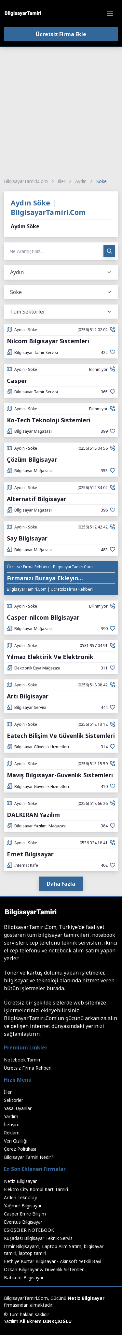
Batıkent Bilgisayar (24, 1277)
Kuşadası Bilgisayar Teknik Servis (38, 1238)
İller (61, 181)
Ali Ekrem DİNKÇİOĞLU (46, 1321)
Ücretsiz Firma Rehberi (27, 1068)
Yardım (11, 1116)
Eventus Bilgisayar (23, 1222)
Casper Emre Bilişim (25, 1214)
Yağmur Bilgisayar (23, 1205)
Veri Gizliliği (15, 1141)
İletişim (12, 1124)
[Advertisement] (61, 111)
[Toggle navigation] (110, 13)
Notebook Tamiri (22, 1060)
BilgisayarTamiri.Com (26, 181)
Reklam (12, 1133)
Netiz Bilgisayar (20, 1181)
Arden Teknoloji (20, 1197)
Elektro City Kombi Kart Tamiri (36, 1189)
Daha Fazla (61, 883)
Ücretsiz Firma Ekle (61, 34)
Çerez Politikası (20, 1149)
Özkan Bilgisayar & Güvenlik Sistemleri (44, 1269)
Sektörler (13, 1100)
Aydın (81, 181)
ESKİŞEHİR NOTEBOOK (29, 1230)
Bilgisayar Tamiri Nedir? (28, 1157)
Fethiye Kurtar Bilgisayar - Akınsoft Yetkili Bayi (52, 1261)
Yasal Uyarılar (18, 1108)
